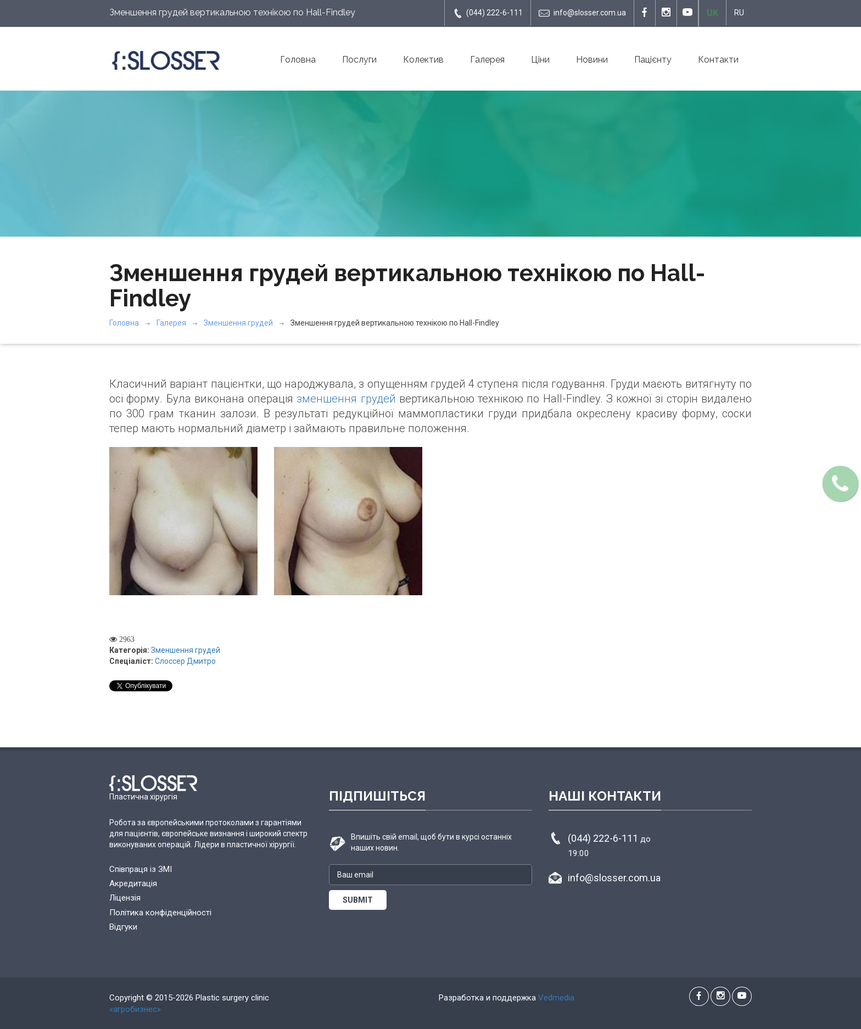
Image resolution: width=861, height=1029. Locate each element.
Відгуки (123, 927)
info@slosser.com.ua (582, 13)
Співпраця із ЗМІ (140, 869)
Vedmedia (556, 998)
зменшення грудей (346, 398)
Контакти (718, 59)
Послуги (359, 59)
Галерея (487, 59)
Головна (298, 59)
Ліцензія (125, 898)
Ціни (540, 59)
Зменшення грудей (238, 322)
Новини (592, 59)
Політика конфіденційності (160, 913)
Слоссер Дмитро (185, 661)
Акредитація (133, 883)
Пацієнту (653, 59)
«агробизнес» (135, 1009)
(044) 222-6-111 (487, 13)
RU (739, 12)
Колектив (423, 59)
